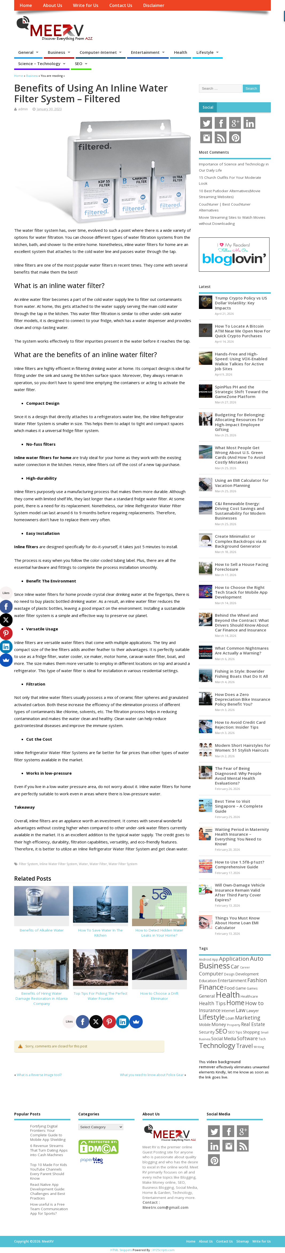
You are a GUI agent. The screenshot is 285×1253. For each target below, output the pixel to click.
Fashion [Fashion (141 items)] (257, 980)
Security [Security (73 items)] (207, 1032)
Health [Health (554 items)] (228, 994)
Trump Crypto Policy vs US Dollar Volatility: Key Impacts (241, 302)
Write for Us (85, 5)
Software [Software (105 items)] (247, 1038)
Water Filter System (123, 864)
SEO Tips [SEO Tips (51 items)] (235, 1032)
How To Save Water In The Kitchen (100, 933)
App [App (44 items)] (215, 959)
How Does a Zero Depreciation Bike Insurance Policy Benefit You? (242, 699)
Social (208, 107)
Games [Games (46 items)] (252, 988)
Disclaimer (153, 5)
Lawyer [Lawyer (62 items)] (252, 1010)
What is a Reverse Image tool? (39, 1075)
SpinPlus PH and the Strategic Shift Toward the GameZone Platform (241, 391)
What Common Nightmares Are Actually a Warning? (242, 650)
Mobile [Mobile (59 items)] (205, 1024)
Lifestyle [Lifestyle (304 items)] (212, 1016)
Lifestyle (205, 52)
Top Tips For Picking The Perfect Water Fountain (100, 996)
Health (180, 52)
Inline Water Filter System (58, 864)
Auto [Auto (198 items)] (256, 958)
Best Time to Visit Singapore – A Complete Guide (239, 805)
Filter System (28, 864)
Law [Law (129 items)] (240, 1010)
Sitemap (242, 1241)
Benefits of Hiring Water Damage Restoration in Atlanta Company (42, 998)
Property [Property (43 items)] (233, 1025)
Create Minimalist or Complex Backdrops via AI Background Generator (240, 540)
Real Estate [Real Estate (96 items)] (253, 1024)
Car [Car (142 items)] (235, 966)
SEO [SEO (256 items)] (221, 1031)
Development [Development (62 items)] (247, 973)
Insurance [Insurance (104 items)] (210, 1010)
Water (83, 864)
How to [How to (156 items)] (254, 1003)
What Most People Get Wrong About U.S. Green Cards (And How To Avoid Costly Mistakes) (240, 455)
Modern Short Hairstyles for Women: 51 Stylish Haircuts (242, 748)
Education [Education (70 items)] (208, 980)
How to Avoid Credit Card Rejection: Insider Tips (240, 725)
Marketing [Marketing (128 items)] (247, 1017)
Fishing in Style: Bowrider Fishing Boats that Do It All (241, 673)
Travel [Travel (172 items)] (244, 1046)
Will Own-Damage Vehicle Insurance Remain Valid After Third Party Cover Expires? (240, 892)
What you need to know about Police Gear (152, 1075)
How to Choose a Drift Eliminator (159, 996)
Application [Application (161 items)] (234, 958)
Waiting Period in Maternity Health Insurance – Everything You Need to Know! (242, 837)
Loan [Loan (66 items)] (229, 1018)
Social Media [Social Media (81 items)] (223, 1039)
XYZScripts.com (163, 1250)
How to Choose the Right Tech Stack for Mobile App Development (241, 592)
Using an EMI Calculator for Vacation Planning (241, 483)
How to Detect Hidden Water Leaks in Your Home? (159, 933)
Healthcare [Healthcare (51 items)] (249, 996)
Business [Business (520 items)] (214, 965)
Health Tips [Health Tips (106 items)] (212, 1003)
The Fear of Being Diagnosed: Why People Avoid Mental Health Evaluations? (238, 776)
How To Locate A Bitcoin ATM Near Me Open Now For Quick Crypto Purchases (242, 330)
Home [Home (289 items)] (235, 1002)
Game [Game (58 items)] (241, 988)
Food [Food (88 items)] (229, 988)
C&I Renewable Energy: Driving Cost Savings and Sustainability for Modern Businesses (240, 511)
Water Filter (98, 864)
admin (23, 109)
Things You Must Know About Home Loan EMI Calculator (237, 922)
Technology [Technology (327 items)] (217, 1045)
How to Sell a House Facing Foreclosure (241, 567)
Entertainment (145, 52)
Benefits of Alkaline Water (42, 930)
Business (56, 52)
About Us (52, 5)
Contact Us (120, 5)
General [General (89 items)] (207, 996)
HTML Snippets (121, 1250)
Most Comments (214, 152)
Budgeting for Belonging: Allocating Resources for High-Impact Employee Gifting (240, 422)
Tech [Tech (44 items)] (262, 1039)
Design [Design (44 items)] (229, 974)
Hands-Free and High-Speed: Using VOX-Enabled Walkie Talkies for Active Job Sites (241, 361)
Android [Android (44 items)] (205, 959)
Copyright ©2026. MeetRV (33, 1241)
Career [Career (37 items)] (245, 967)
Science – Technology (39, 63)
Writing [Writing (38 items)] (259, 1047)
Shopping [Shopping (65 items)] (251, 1032)
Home (26, 5)
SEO (78, 63)
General (25, 52)
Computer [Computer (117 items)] (211, 973)
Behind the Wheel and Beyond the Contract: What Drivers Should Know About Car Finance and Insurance (242, 622)
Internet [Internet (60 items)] (228, 1010)
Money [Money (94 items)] (218, 1024)
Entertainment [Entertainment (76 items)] (232, 980)
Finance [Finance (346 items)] (211, 987)
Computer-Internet (98, 52)
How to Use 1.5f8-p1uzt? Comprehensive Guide (239, 864)
